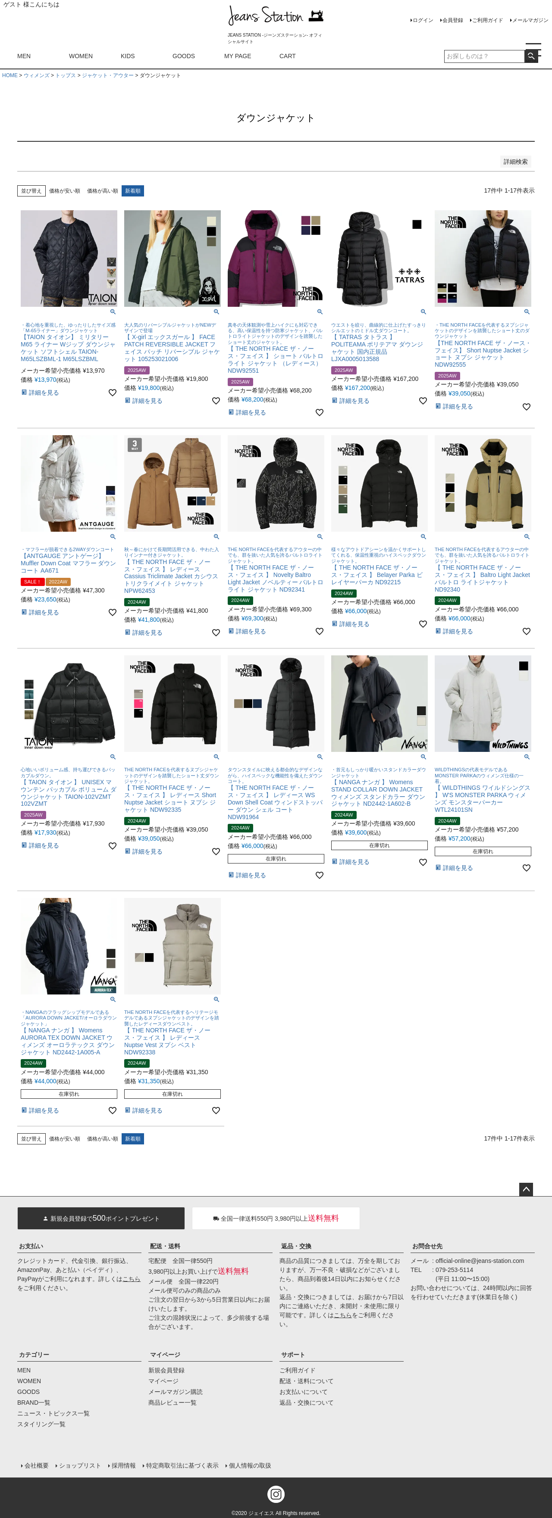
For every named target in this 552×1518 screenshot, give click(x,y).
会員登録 (452, 20)
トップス (65, 75)
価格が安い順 (64, 191)
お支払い (31, 1246)
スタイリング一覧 (41, 1424)
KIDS (128, 56)
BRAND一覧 (33, 1402)
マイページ (165, 1354)
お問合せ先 (427, 1246)
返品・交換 (296, 1246)
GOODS (183, 56)
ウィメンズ (37, 75)
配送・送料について (306, 1381)
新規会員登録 (166, 1370)
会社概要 (36, 1465)
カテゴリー (34, 1354)
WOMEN (81, 56)
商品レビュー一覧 (172, 1402)
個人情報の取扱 (250, 1465)
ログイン (423, 20)
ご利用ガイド (487, 20)
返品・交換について (306, 1402)
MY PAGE (237, 56)
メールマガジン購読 (175, 1391)
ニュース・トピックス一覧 (53, 1413)
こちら (131, 1278)
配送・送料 (165, 1246)
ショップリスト (80, 1465)
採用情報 (123, 1465)
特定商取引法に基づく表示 (182, 1465)
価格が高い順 (102, 191)
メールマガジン (530, 20)
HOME (10, 75)
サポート (293, 1354)
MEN (24, 56)
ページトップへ (526, 1190)
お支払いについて (303, 1391)
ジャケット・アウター (108, 75)
